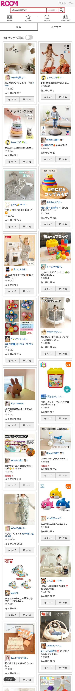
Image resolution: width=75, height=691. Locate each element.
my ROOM (65, 18)
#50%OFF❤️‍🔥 (49, 145)
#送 (9, 536)
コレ (13, 99)
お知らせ (47, 18)
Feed (9, 18)
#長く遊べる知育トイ (51, 207)
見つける (28, 18)
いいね (28, 99)
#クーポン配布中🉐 (50, 651)
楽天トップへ (66, 3)
